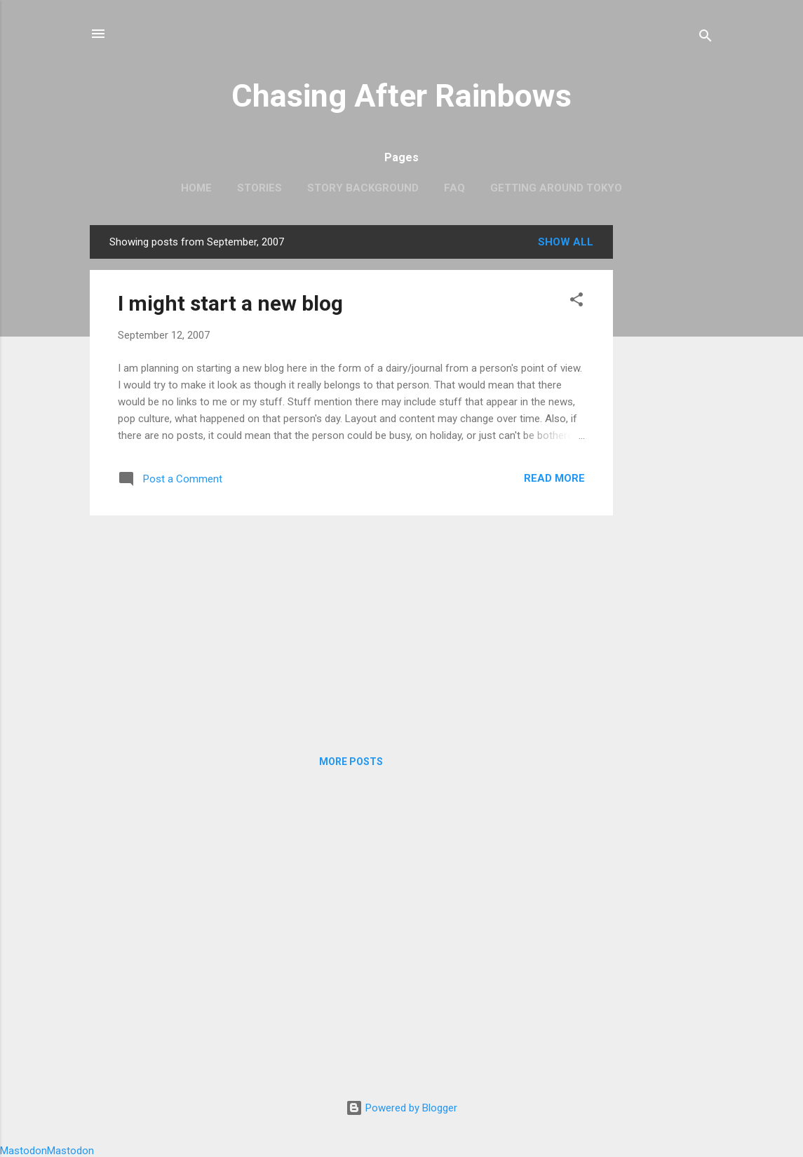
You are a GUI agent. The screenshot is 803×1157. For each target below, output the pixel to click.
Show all (565, 242)
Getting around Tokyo (556, 188)
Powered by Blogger (401, 1108)
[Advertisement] (669, 435)
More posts (351, 761)
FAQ (454, 188)
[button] (576, 302)
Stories (259, 188)
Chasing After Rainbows (401, 95)
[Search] (705, 38)
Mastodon (23, 1150)
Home (196, 188)
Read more (554, 478)
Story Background (363, 188)
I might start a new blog (230, 303)
